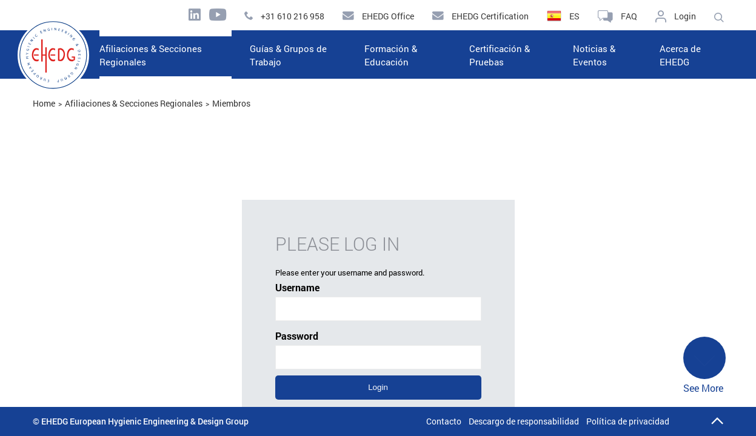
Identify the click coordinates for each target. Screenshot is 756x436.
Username (378, 301)
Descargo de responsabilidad (524, 421)
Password (378, 349)
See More (704, 365)
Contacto (443, 421)
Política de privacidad (627, 421)
